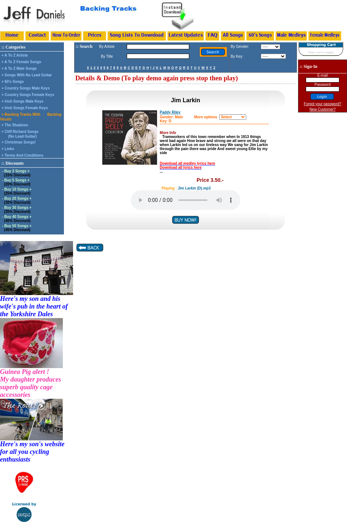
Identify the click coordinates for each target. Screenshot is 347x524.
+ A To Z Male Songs (19, 68)
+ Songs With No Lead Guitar (26, 75)
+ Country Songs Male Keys (25, 88)
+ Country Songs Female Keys (27, 95)
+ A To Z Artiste (14, 55)
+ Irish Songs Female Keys (24, 108)
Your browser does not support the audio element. (185, 200)
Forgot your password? (322, 104)
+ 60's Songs (12, 82)
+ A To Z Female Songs (21, 62)
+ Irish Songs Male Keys (22, 101)
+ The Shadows (14, 125)
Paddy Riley (170, 112)
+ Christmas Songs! (18, 142)
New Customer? (322, 109)
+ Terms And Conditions (22, 155)
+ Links (7, 149)
